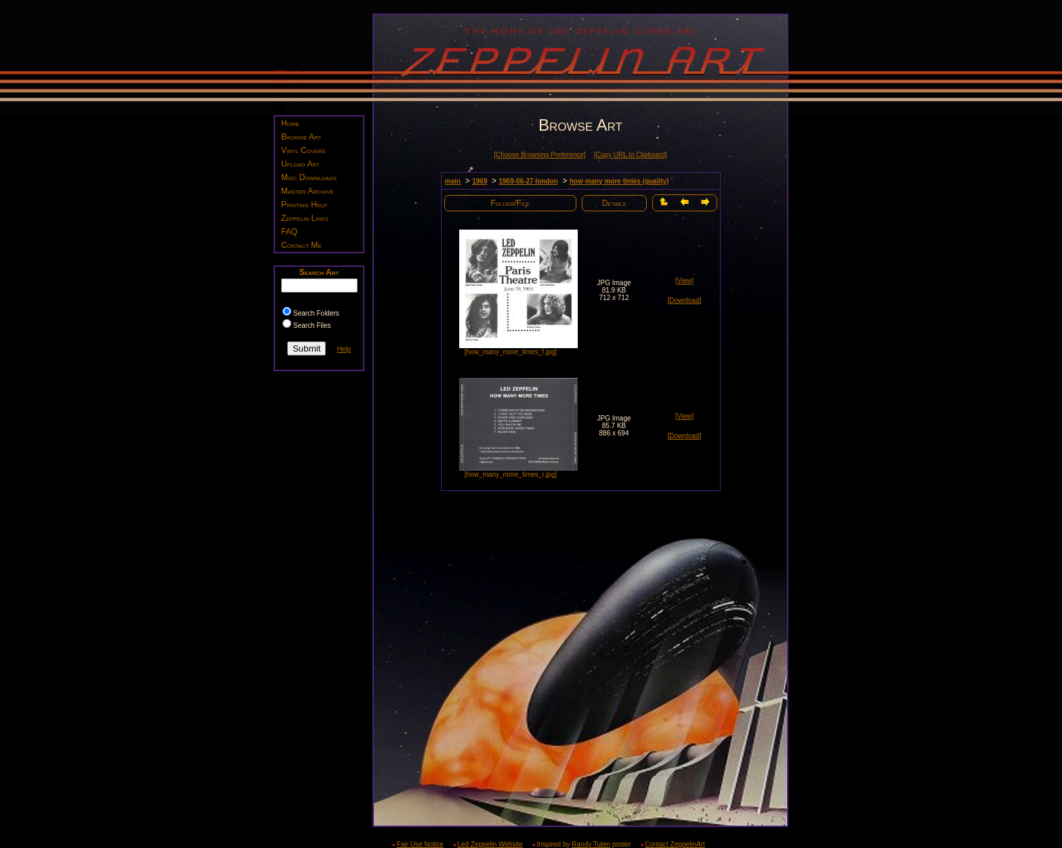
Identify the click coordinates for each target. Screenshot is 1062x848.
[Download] (684, 300)
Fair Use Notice (420, 844)
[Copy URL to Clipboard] (630, 154)
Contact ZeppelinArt (674, 844)
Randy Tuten (591, 844)
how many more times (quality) (619, 181)
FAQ (289, 231)
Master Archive (307, 191)
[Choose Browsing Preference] (540, 154)
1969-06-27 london (527, 181)
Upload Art (300, 164)
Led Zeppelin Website (490, 844)
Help (344, 349)
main (453, 181)
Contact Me (301, 245)
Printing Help (304, 204)
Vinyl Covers (303, 150)
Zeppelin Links (304, 218)
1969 (479, 181)
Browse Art (301, 137)
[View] (684, 280)
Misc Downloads (309, 177)
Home (290, 123)
